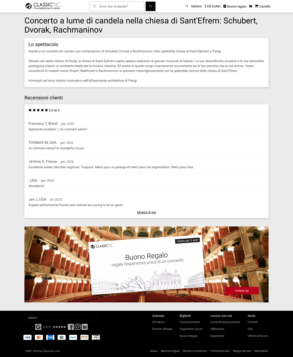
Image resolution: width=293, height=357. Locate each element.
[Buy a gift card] (146, 264)
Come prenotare (190, 322)
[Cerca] (150, 6)
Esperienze (217, 335)
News (153, 351)
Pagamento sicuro (191, 329)
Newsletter (261, 351)
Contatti (253, 322)
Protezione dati (220, 351)
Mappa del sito (242, 351)
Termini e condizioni (195, 351)
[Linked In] (85, 328)
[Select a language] (61, 317)
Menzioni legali (170, 351)
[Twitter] (78, 328)
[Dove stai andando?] (119, 5)
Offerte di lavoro (258, 335)
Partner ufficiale (162, 329)
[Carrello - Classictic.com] (262, 6)
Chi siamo (158, 322)
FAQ (250, 329)
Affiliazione (217, 329)
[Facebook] (38, 326)
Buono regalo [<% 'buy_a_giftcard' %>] (234, 6)
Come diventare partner (225, 322)
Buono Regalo (188, 335)
